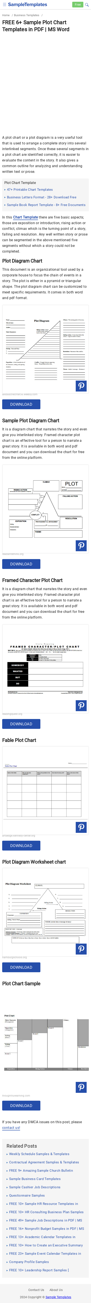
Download (21, 404)
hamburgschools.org (14, 957)
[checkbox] (4, 4)
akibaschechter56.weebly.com (20, 394)
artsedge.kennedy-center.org (18, 835)
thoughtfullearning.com (16, 1095)
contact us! (11, 1128)
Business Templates (26, 15)
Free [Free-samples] (78, 4)
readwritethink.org (13, 554)
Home (6, 15)
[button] (87, 4)
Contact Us (36, 1290)
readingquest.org (12, 714)
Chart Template (25, 217)
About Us (56, 1290)
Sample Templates (58, 1297)
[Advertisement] (45, 80)
